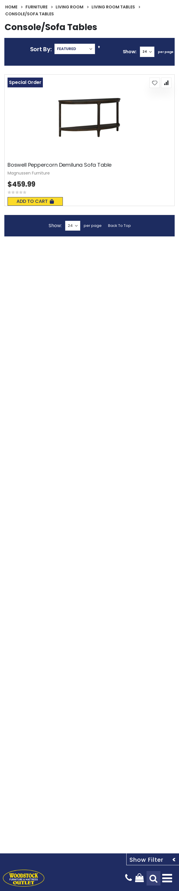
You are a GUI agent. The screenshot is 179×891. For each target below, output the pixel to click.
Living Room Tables (113, 7)
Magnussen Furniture (29, 173)
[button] (154, 83)
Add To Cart (35, 201)
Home (11, 7)
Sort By (40, 49)
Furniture (36, 7)
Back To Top (119, 225)
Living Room (69, 7)
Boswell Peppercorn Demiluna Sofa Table (60, 165)
